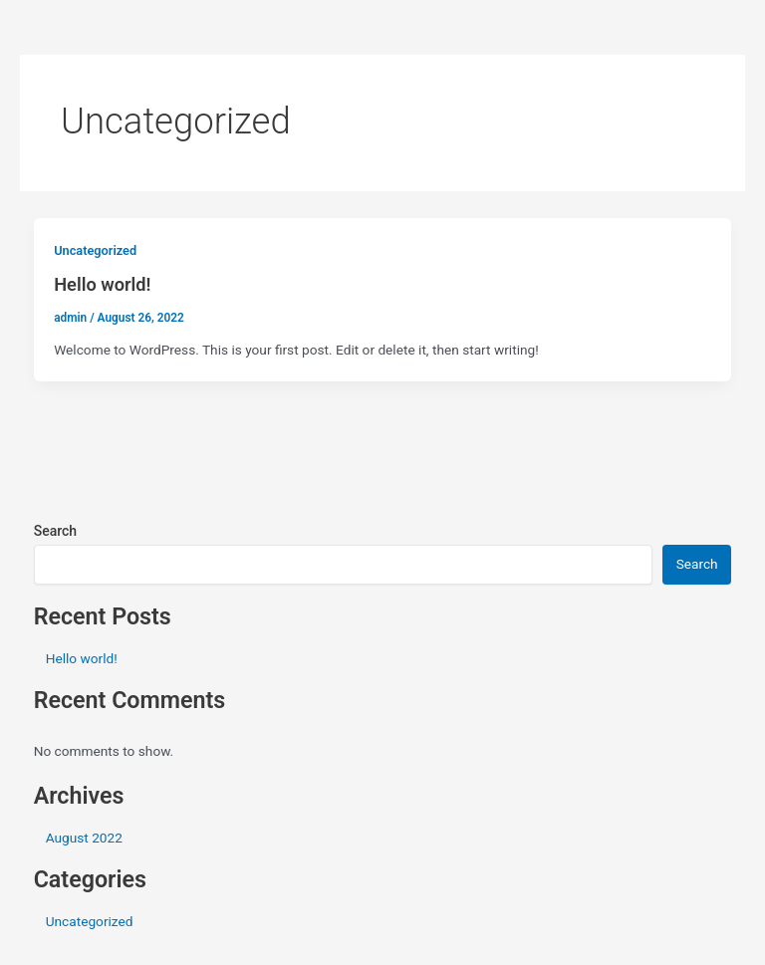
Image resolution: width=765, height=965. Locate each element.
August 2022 (84, 837)
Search (55, 531)
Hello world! (102, 284)
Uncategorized (95, 250)
